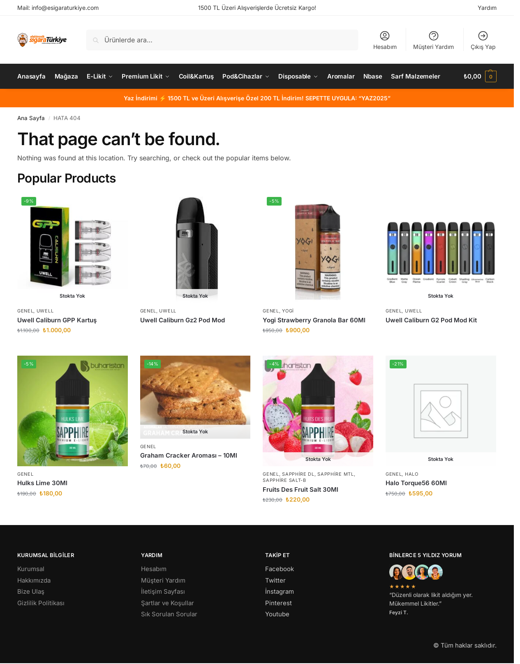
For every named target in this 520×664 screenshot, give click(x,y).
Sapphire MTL (335, 474)
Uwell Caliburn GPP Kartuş (57, 320)
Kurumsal (30, 569)
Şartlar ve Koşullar (167, 603)
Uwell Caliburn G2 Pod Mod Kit (431, 320)
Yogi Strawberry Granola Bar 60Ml (314, 320)
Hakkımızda (34, 580)
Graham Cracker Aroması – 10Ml (188, 455)
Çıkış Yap (483, 40)
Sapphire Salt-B (284, 480)
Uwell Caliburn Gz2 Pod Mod (182, 320)
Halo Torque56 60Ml (416, 483)
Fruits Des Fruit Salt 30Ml (300, 489)
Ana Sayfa (31, 118)
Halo (411, 474)
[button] (480, 76)
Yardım (487, 7)
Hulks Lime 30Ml (42, 483)
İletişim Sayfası (163, 591)
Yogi (288, 311)
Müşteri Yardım (433, 40)
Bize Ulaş (30, 591)
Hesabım (385, 40)
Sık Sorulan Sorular (169, 614)
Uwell (45, 311)
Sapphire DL (298, 474)
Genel (25, 311)
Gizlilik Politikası (41, 603)
